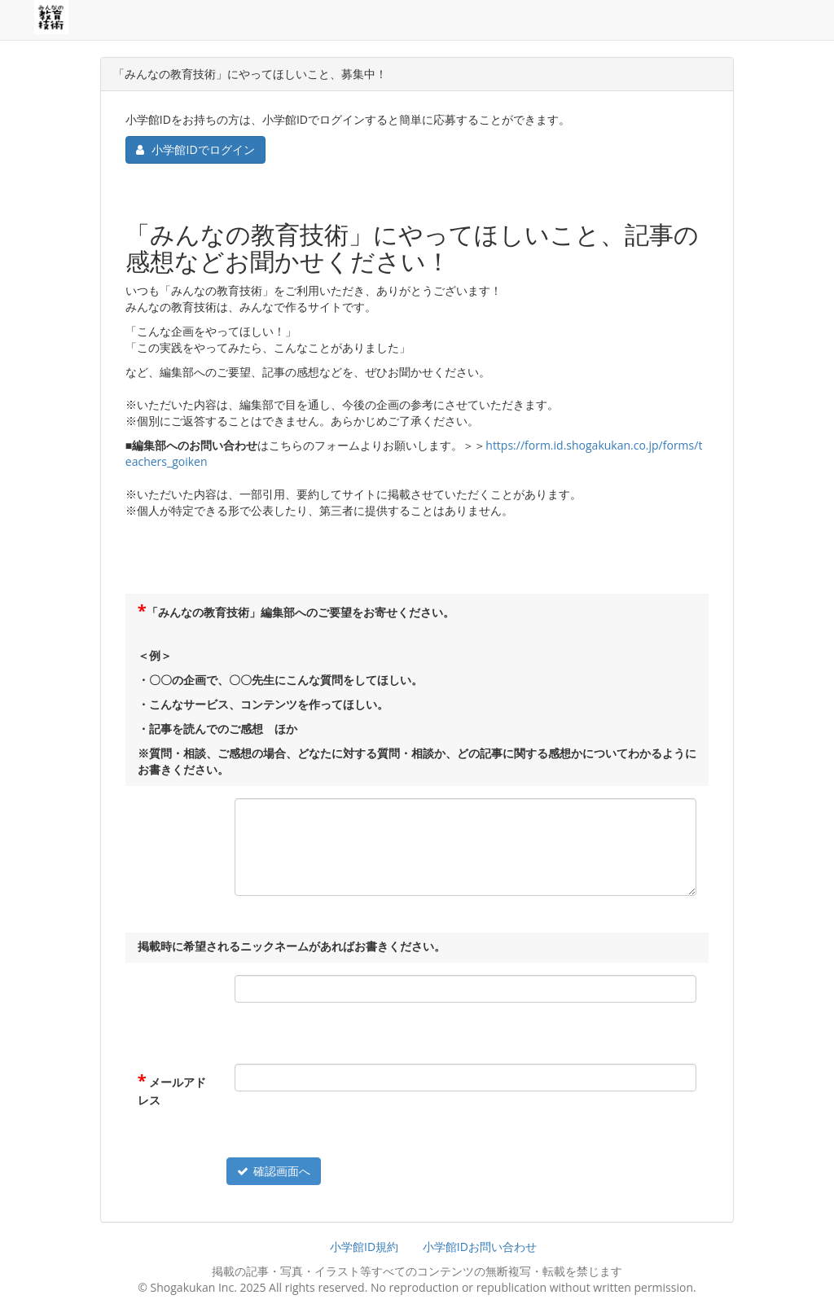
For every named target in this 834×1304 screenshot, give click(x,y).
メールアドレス (172, 1091)
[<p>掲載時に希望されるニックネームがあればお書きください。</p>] (465, 989)
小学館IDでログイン (195, 149)
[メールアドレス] (465, 1077)
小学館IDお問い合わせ (480, 1246)
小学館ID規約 (364, 1246)
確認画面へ (273, 1171)
